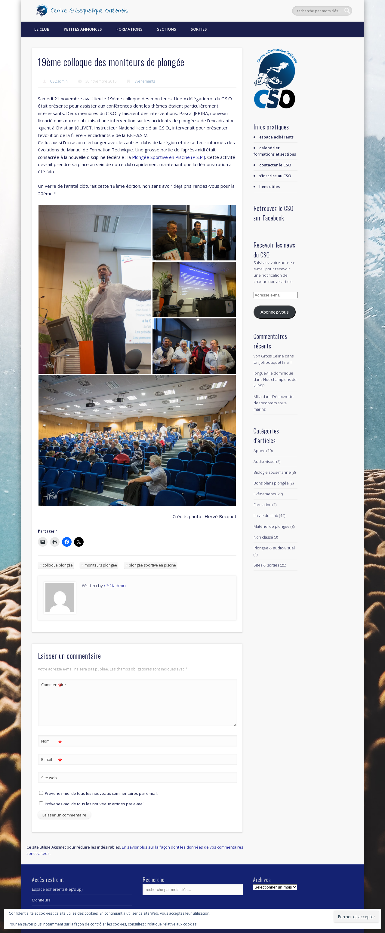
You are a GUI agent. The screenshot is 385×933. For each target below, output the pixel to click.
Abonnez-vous (274, 312)
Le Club (41, 29)
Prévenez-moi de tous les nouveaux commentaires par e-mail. (101, 793)
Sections (166, 29)
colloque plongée (58, 565)
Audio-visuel (265, 461)
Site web (49, 777)
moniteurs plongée (101, 565)
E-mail (51, 759)
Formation (263, 504)
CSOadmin (59, 81)
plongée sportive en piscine (152, 565)
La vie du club (266, 515)
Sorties (199, 29)
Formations (129, 29)
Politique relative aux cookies (171, 924)
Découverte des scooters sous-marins (274, 403)
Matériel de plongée (272, 526)
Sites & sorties (266, 565)
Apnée (260, 450)
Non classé (263, 537)
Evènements (144, 81)
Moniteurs (41, 900)
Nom (51, 741)
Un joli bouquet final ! (272, 362)
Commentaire (51, 684)
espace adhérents (276, 137)
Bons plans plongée (271, 483)
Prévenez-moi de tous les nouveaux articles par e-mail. (95, 804)
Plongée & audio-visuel (274, 548)
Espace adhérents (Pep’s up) (57, 889)
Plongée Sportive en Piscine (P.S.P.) (168, 157)
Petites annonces (83, 29)
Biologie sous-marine (272, 472)
